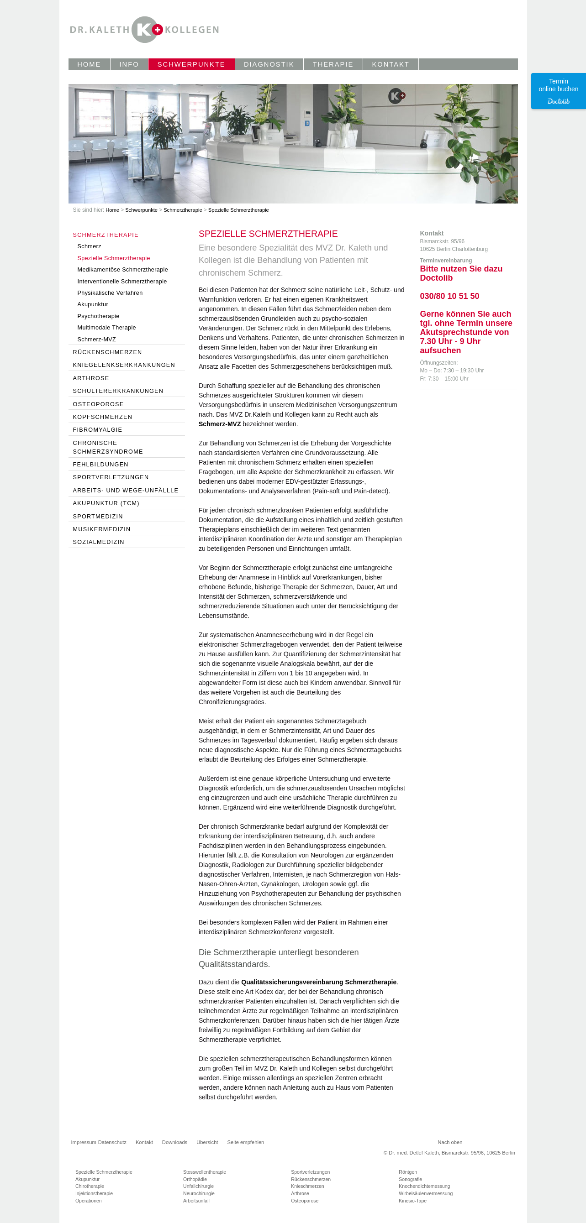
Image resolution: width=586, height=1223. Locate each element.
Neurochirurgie (199, 1193)
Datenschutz (112, 1142)
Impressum (83, 1142)
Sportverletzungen (310, 1172)
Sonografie (410, 1179)
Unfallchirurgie (198, 1186)
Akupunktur (87, 1179)
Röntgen (408, 1172)
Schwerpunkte (142, 210)
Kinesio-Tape (413, 1200)
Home (113, 210)
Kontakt (144, 1142)
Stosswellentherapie (204, 1172)
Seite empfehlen (245, 1142)
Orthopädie (195, 1179)
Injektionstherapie (94, 1193)
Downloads (174, 1142)
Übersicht (207, 1142)
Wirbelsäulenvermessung (426, 1193)
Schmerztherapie (184, 210)
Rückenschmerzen (311, 1179)
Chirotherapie (89, 1186)
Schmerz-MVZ (220, 424)
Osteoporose (304, 1200)
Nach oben (450, 1142)
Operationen (88, 1200)
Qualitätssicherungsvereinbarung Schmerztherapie (318, 982)
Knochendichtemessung (424, 1186)
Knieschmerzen (307, 1186)
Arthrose (300, 1193)
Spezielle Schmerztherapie (238, 210)
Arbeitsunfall (196, 1200)
